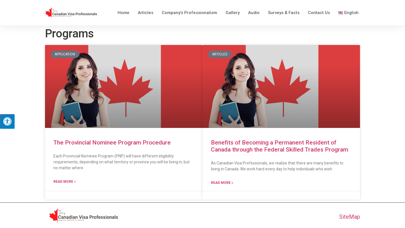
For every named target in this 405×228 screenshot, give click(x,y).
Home (123, 12)
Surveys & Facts (284, 12)
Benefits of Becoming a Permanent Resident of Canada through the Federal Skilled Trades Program (279, 146)
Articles (145, 12)
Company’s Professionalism (189, 12)
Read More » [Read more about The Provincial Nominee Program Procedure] (64, 182)
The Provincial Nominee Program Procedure (112, 142)
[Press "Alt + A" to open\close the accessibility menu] (7, 121)
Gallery (233, 12)
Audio (254, 12)
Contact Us (319, 12)
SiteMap (349, 216)
